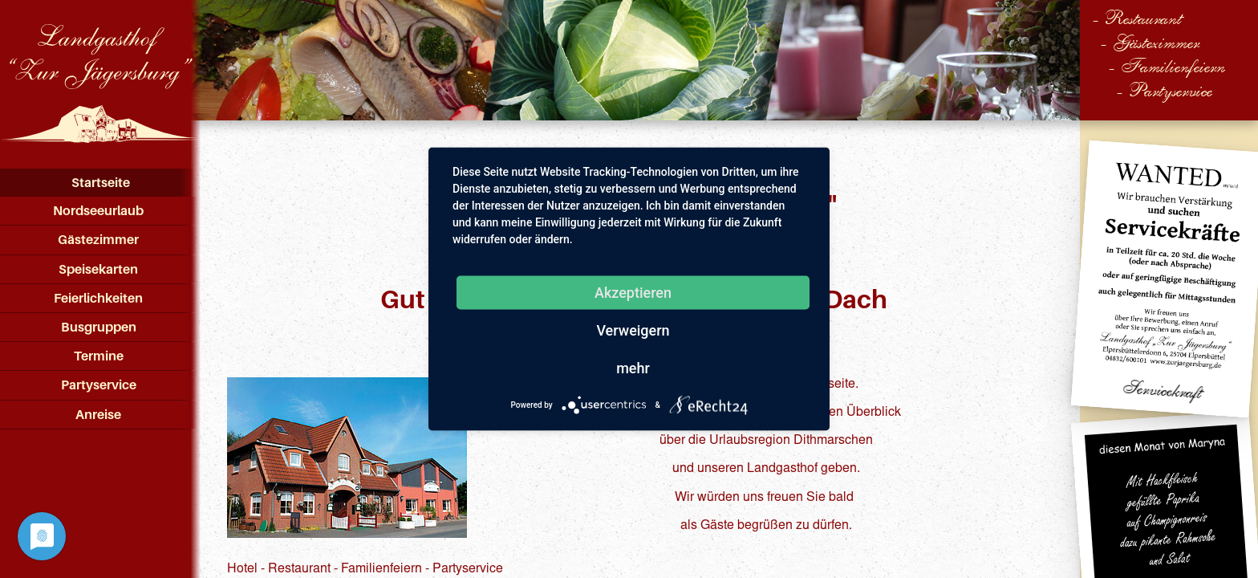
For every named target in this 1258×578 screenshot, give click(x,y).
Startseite (100, 182)
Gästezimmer (98, 239)
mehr (633, 368)
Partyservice (98, 385)
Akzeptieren (633, 292)
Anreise (98, 414)
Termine (99, 356)
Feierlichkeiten (98, 298)
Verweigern (632, 330)
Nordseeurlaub (98, 210)
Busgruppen (98, 327)
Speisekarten (98, 269)
